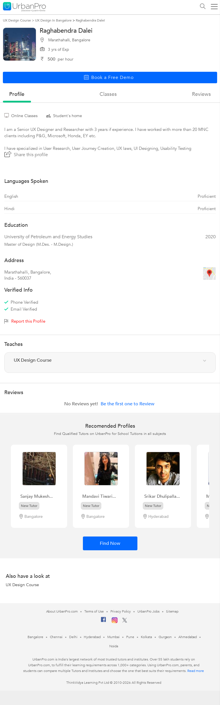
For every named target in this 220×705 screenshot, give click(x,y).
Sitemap (172, 611)
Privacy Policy (120, 611)
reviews (201, 94)
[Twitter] (124, 621)
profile (16, 94)
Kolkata (146, 637)
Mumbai (113, 637)
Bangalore (35, 637)
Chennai (56, 637)
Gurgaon (165, 637)
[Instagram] (115, 622)
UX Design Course (22, 585)
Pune (130, 637)
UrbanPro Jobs (148, 611)
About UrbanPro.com (62, 611)
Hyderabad (92, 637)
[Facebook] (103, 621)
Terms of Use (94, 611)
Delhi (73, 637)
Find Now (110, 543)
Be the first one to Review (127, 404)
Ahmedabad (187, 637)
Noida (113, 646)
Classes (108, 94)
